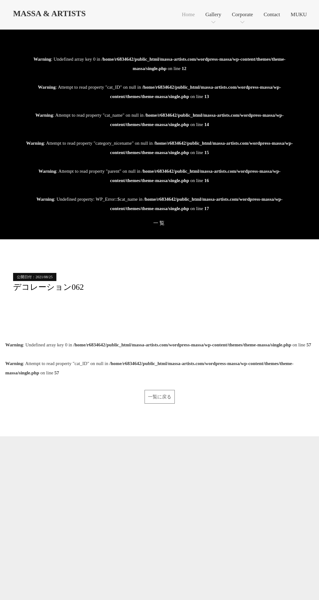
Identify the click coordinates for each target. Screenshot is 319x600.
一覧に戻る (159, 396)
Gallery (213, 14)
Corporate (242, 14)
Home (188, 14)
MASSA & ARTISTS (49, 13)
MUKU (299, 14)
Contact (272, 14)
